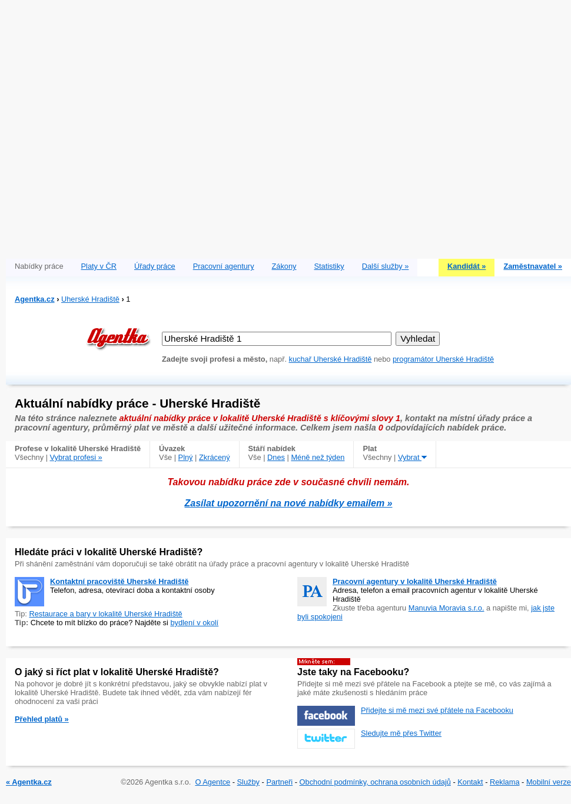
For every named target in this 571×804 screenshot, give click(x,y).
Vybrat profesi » (76, 457)
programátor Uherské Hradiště (443, 359)
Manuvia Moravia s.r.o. (446, 607)
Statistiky (329, 266)
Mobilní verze (548, 782)
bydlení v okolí (194, 622)
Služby (248, 782)
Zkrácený (214, 457)
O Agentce (212, 782)
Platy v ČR (99, 266)
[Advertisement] (126, 126)
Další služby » (385, 266)
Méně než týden (317, 457)
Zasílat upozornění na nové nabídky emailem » (289, 503)
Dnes (276, 457)
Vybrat (412, 457)
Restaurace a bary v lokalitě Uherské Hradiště (105, 613)
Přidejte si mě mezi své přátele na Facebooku (437, 710)
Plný (185, 457)
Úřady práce (154, 266)
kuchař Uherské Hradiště (330, 359)
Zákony (284, 266)
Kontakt (470, 782)
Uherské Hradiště (90, 299)
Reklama (505, 782)
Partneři (279, 782)
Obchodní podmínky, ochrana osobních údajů (375, 782)
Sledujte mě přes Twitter (401, 733)
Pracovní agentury (223, 266)
